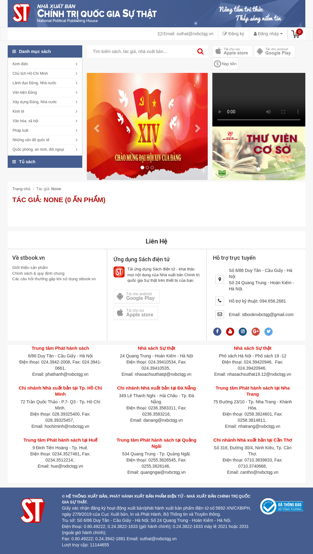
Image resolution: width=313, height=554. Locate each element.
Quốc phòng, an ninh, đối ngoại (38, 149)
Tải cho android (135, 296)
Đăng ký (233, 33)
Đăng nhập (268, 33)
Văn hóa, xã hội (25, 121)
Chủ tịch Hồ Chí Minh (30, 73)
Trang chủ (21, 189)
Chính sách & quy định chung (38, 273)
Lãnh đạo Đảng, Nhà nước (34, 83)
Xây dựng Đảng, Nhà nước (35, 102)
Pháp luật (20, 130)
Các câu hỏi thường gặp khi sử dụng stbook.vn (54, 279)
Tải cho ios (135, 312)
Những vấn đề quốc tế (31, 140)
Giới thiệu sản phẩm (30, 267)
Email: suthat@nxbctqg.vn (186, 33)
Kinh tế (18, 111)
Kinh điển (20, 64)
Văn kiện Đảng (25, 92)
